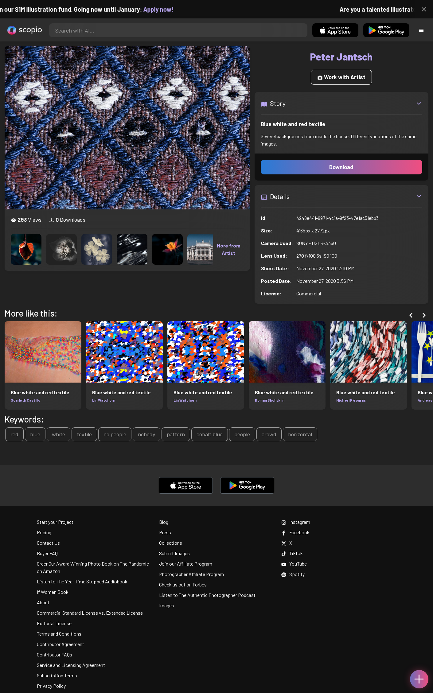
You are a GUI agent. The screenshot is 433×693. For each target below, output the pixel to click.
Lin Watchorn (103, 400)
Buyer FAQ (47, 553)
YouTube (294, 563)
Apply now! (164, 9)
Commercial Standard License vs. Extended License (90, 613)
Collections (170, 543)
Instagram (295, 522)
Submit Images (174, 553)
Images (166, 605)
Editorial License (54, 623)
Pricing (44, 532)
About (43, 602)
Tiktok (292, 553)
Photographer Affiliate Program (191, 574)
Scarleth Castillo (25, 400)
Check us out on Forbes (183, 584)
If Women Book (52, 592)
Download (341, 167)
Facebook (295, 532)
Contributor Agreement (60, 644)
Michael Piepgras (351, 400)
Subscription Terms (57, 675)
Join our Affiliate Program (185, 563)
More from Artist (228, 249)
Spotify (293, 574)
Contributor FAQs (54, 654)
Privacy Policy (51, 686)
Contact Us (48, 543)
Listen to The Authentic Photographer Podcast (207, 595)
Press (165, 532)
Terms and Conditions (59, 634)
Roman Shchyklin (269, 400)
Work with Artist (341, 77)
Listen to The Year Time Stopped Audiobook (82, 581)
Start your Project (55, 522)
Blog (163, 522)
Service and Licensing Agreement (71, 665)
